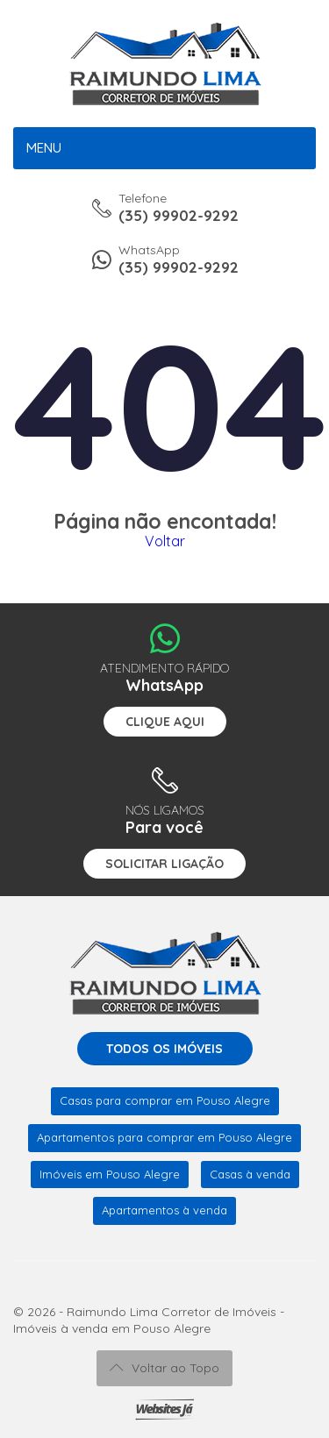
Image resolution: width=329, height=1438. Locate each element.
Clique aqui (164, 722)
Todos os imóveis (164, 1049)
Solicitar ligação (164, 864)
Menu (43, 147)
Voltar (165, 541)
